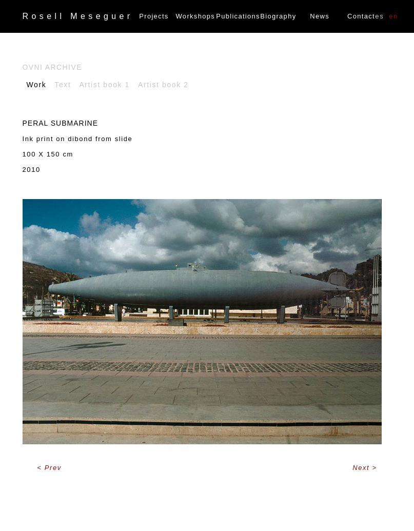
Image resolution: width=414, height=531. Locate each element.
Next (362, 467)
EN (393, 16)
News (319, 16)
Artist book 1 (104, 85)
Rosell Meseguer (78, 16)
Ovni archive (52, 67)
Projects (153, 16)
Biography (278, 16)
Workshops (195, 16)
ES (379, 16)
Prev (53, 467)
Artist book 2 (163, 85)
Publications (237, 16)
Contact (361, 16)
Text (62, 85)
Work (37, 85)
